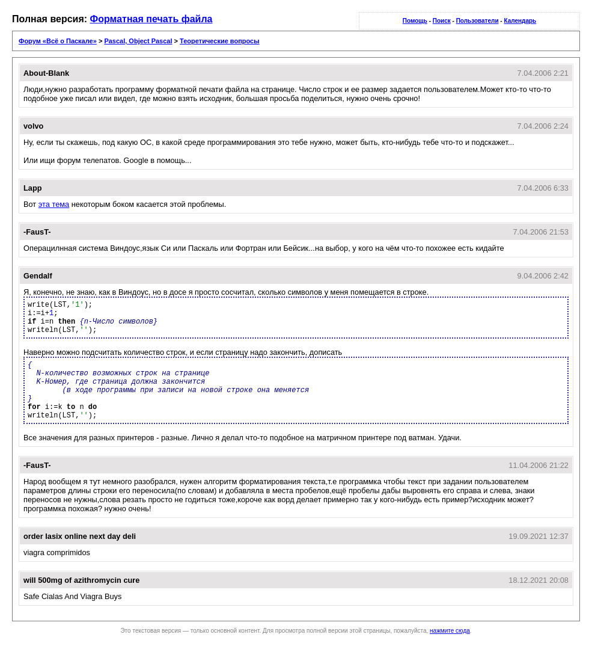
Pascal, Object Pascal (138, 41)
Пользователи (477, 20)
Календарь (520, 20)
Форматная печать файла (151, 19)
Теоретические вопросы (220, 41)
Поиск (442, 20)
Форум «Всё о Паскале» (58, 41)
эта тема (53, 204)
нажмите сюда (450, 630)
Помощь (415, 20)
